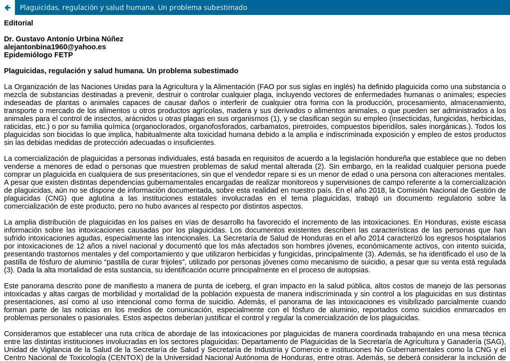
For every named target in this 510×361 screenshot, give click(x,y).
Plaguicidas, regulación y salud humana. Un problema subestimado (133, 7)
